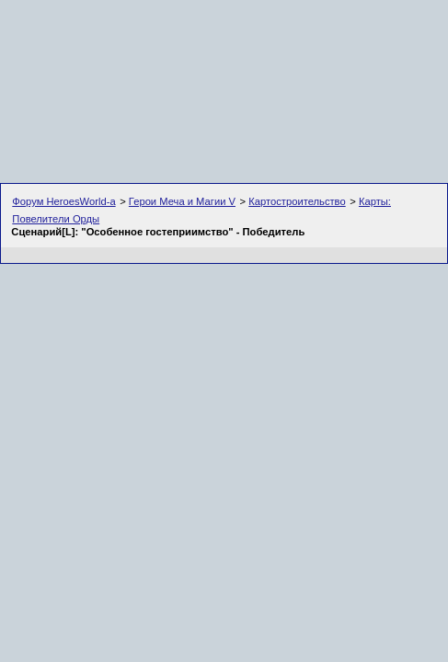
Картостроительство (296, 201)
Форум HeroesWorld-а (63, 201)
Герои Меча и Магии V (182, 201)
